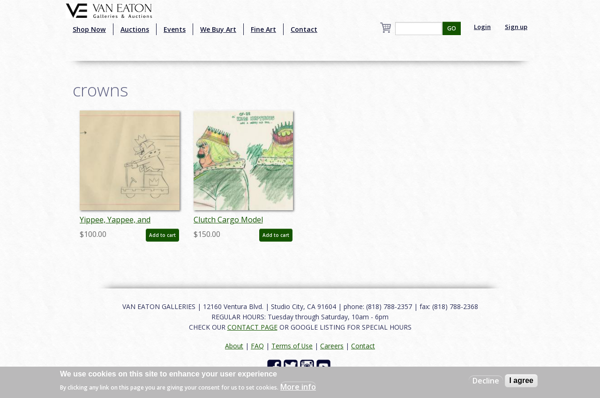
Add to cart (162, 235)
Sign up (516, 26)
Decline (485, 381)
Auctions (134, 29)
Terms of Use (292, 345)
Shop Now (89, 29)
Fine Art (263, 29)
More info (298, 387)
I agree (521, 380)
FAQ (257, 345)
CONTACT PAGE (252, 327)
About (234, 345)
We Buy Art (218, 29)
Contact (304, 29)
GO (451, 28)
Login (482, 26)
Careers (332, 345)
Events (175, 29)
